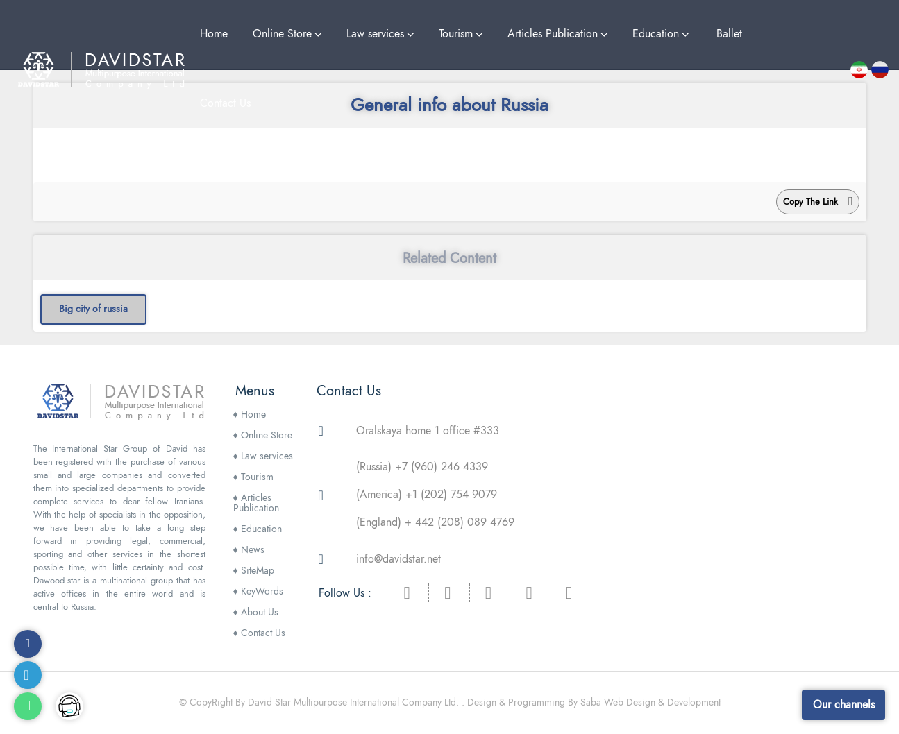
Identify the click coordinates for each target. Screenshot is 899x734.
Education (257, 529)
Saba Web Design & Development (650, 702)
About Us (255, 612)
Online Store (262, 435)
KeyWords (258, 591)
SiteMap (253, 570)
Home (249, 414)
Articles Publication (256, 503)
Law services (263, 456)
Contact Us (259, 633)
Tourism (253, 477)
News (248, 549)
